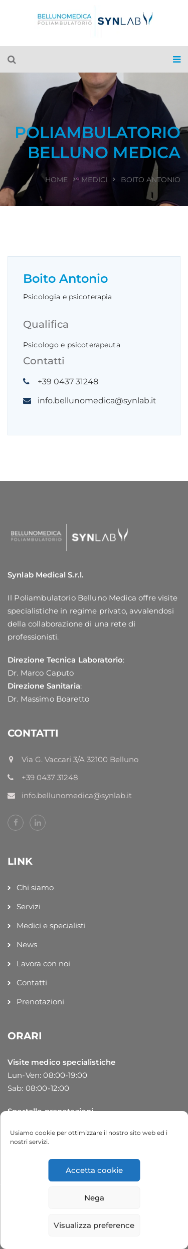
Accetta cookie (94, 1170)
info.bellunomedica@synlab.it (97, 400)
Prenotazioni (40, 1001)
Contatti (32, 982)
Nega (94, 1197)
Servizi (29, 906)
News (27, 944)
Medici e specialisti (51, 925)
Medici (94, 179)
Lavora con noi (43, 963)
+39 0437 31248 (68, 381)
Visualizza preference (94, 1225)
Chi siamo (35, 887)
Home (56, 179)
